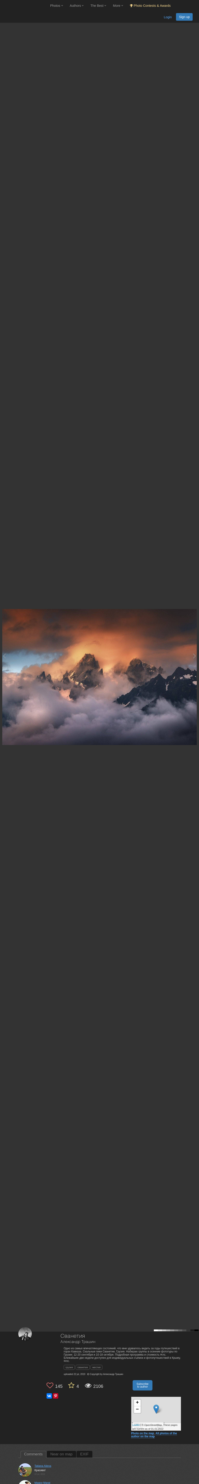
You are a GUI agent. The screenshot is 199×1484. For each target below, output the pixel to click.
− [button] (137, 1409)
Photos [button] (56, 5)
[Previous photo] (4, 656)
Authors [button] (77, 5)
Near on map (61, 1454)
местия (96, 1367)
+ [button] (137, 1403)
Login (168, 17)
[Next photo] (194, 656)
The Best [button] (98, 5)
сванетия (82, 1367)
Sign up (184, 16)
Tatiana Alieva (43, 1466)
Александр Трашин (78, 1342)
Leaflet (136, 1425)
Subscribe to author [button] (142, 1385)
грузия (69, 1367)
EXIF (84, 1454)
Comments (33, 1454)
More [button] (118, 5)
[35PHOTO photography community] (24, 6)
